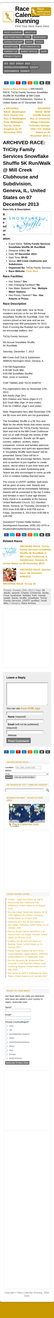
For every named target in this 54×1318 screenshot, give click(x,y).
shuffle (23, 598)
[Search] (24, 794)
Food (6, 595)
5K (43, 590)
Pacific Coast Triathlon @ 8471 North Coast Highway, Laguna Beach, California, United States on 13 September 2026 (28, 958)
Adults (7, 593)
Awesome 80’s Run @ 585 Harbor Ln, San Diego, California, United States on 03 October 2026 (28, 929)
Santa (15, 598)
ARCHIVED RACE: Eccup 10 (19, 583)
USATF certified (30, 600)
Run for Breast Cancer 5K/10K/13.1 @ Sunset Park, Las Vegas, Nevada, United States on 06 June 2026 (27, 939)
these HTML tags (30, 712)
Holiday (27, 595)
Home (6, 89)
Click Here (32, 271)
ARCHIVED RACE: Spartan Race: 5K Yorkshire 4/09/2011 (35, 573)
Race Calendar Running (27, 14)
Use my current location (25, 781)
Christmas (35, 593)
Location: (9, 771)
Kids (34, 595)
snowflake (33, 598)
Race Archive (20, 89)
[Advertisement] (27, 639)
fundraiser (16, 595)
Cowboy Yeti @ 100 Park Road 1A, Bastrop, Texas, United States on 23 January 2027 (25, 948)
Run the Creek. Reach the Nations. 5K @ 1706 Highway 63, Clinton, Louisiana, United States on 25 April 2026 (28, 919)
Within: (8, 775)
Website (12, 739)
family (45, 593)
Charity (25, 593)
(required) (17, 721)
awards (16, 593)
